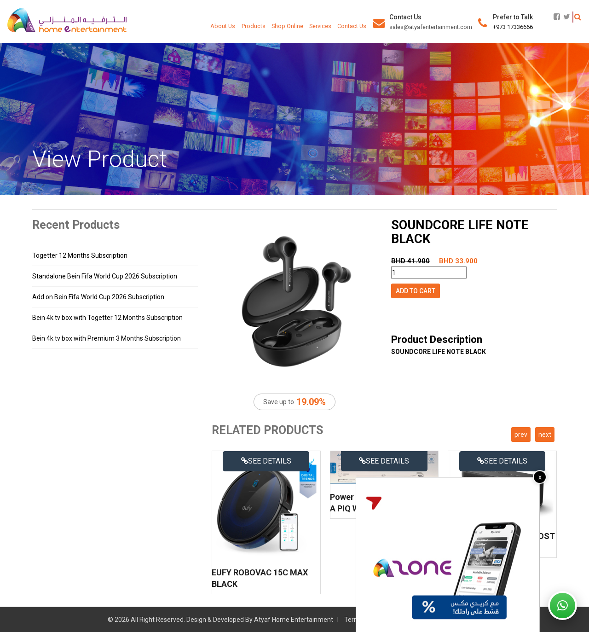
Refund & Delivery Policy (447, 619)
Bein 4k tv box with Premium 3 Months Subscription (106, 338)
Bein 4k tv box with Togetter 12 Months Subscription (107, 317)
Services (320, 26)
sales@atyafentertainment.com (430, 26)
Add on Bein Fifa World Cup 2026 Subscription (98, 297)
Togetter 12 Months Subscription (79, 255)
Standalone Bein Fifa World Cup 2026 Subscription (104, 276)
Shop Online (287, 26)
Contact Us (351, 26)
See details (266, 461)
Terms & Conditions (372, 619)
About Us (222, 26)
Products (254, 26)
